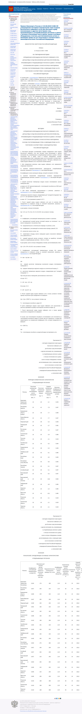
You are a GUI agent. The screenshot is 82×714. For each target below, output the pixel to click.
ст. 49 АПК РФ (67, 377)
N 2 (31, 192)
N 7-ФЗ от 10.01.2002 (68, 97)
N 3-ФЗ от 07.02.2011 (68, 105)
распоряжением (34, 77)
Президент (58, 8)
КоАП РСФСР (13, 248)
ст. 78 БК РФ (66, 266)
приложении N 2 (45, 177)
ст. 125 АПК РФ (67, 398)
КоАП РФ (12, 54)
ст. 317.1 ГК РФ (67, 227)
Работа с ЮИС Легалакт (38, 2)
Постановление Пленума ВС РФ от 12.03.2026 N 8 (14, 166)
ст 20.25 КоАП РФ (67, 245)
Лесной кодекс (13, 67)
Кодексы (45, 8)
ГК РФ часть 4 (13, 39)
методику (37, 83)
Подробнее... (15, 224)
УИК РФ (12, 81)
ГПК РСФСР (13, 233)
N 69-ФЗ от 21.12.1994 (68, 28)
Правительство (68, 8)
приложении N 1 (36, 170)
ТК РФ (11, 79)
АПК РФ (12, 22)
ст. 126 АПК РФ (67, 367)
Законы (52, 8)
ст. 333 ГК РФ (66, 220)
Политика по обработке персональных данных (33, 711)
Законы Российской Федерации (13, 93)
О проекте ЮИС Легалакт (24, 2)
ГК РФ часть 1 (13, 33)
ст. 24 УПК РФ (67, 352)
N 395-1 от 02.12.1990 (68, 212)
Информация (12, 2)
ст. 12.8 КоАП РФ (67, 283)
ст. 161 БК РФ (66, 309)
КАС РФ (12, 52)
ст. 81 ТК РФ (66, 255)
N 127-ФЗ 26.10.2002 (68, 169)
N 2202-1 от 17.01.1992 (68, 163)
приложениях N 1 (24, 192)
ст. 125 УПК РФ (67, 342)
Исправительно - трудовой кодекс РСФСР (14, 245)
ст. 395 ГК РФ (66, 235)
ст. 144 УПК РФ (67, 332)
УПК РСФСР (13, 258)
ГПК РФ (12, 41)
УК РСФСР (12, 257)
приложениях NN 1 (25, 205)
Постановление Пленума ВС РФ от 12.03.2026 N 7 (14, 176)
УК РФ (11, 82)
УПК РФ (12, 84)
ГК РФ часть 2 (13, 35)
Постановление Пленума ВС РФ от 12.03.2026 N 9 (14, 181)
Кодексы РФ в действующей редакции (13, 19)
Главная (39, 8)
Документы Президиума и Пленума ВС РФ (14, 114)
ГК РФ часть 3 (13, 37)
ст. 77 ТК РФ (66, 321)
